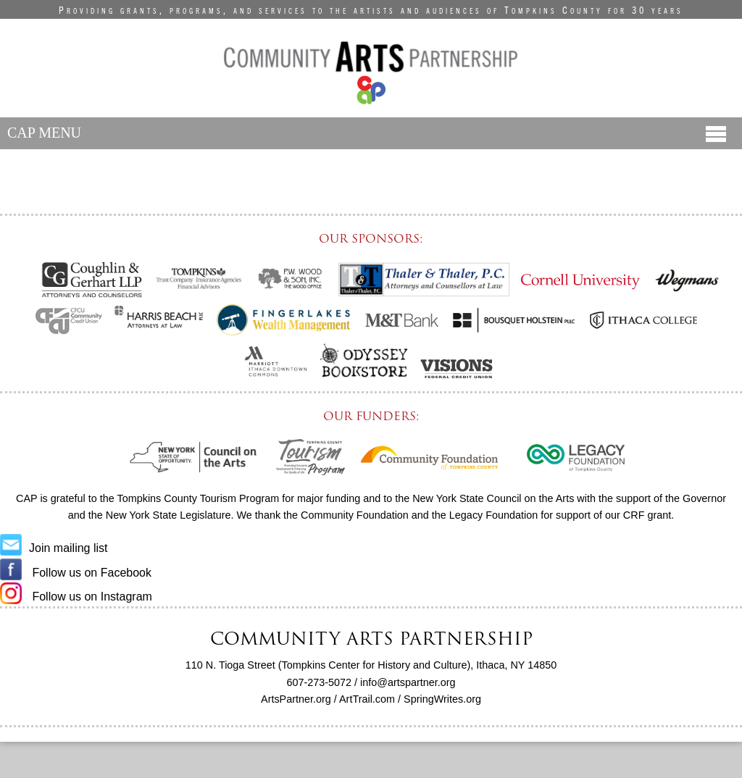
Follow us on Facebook (75, 572)
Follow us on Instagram (76, 596)
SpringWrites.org (442, 699)
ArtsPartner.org (296, 699)
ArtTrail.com (367, 699)
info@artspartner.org (407, 682)
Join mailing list (53, 548)
